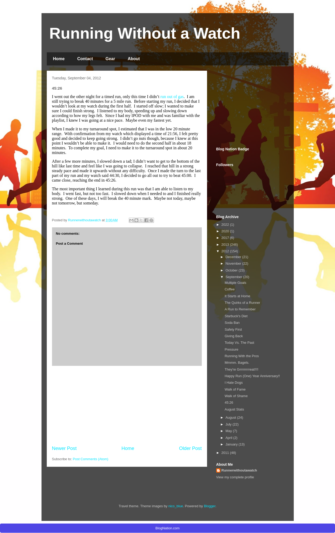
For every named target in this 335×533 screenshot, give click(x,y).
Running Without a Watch (144, 33)
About (134, 59)
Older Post (190, 448)
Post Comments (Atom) (90, 459)
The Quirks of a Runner (242, 303)
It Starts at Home (237, 296)
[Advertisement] (126, 405)
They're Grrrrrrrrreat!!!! (241, 369)
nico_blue (175, 506)
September (234, 277)
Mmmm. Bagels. (237, 363)
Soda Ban (232, 323)
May (229, 431)
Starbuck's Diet (236, 316)
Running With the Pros (242, 356)
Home (59, 59)
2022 (225, 225)
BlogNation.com (168, 528)
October (232, 270)
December (233, 257)
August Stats (234, 409)
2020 (225, 231)
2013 (225, 245)
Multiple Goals (235, 283)
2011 (225, 453)
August (231, 417)
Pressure (231, 349)
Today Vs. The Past (239, 343)
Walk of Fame (235, 389)
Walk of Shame (236, 396)
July (229, 424)
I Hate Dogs (234, 383)
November (233, 263)
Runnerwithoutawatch (239, 470)
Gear (110, 59)
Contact (85, 59)
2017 (225, 238)
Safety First (233, 329)
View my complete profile (235, 477)
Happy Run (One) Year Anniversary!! (252, 376)
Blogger (209, 506)
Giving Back (234, 336)
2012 (225, 251)
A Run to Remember (240, 309)
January (232, 444)
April (229, 438)
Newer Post (64, 448)
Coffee (230, 289)
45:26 (229, 402)
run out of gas (171, 96)
